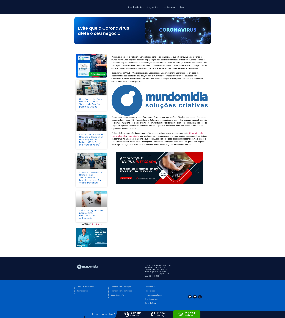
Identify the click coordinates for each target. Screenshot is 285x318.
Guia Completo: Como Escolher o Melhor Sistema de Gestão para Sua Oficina (91, 103)
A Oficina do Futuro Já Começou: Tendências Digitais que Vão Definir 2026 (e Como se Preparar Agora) (91, 139)
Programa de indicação (154, 295)
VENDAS (161, 313)
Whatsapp (190, 312)
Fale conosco (150, 291)
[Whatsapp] (180, 313)
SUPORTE (135, 313)
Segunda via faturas (118, 295)
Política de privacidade (85, 287)
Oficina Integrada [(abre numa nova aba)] (195, 133)
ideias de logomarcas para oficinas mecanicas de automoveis (91, 214)
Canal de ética (150, 303)
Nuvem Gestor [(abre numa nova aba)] (134, 136)
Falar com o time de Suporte (121, 287)
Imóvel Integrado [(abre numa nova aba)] (118, 136)
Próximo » (97, 224)
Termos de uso (82, 291)
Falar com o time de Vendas (121, 291)
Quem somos (150, 287)
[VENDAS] (153, 314)
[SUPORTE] (126, 314)
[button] (136, 7)
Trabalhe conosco (151, 299)
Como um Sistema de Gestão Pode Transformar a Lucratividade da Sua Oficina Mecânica (90, 177)
